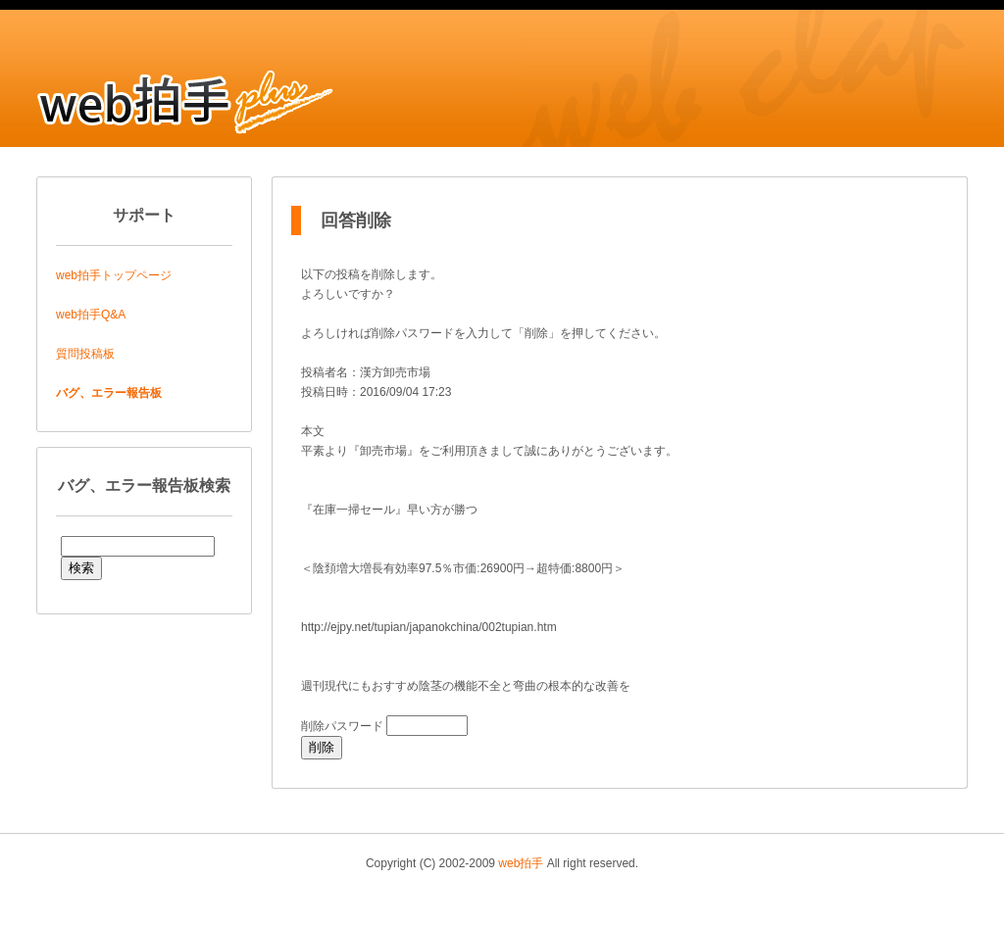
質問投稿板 (85, 354)
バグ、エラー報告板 (109, 393)
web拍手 (520, 863)
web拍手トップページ (114, 275)
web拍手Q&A (91, 314)
